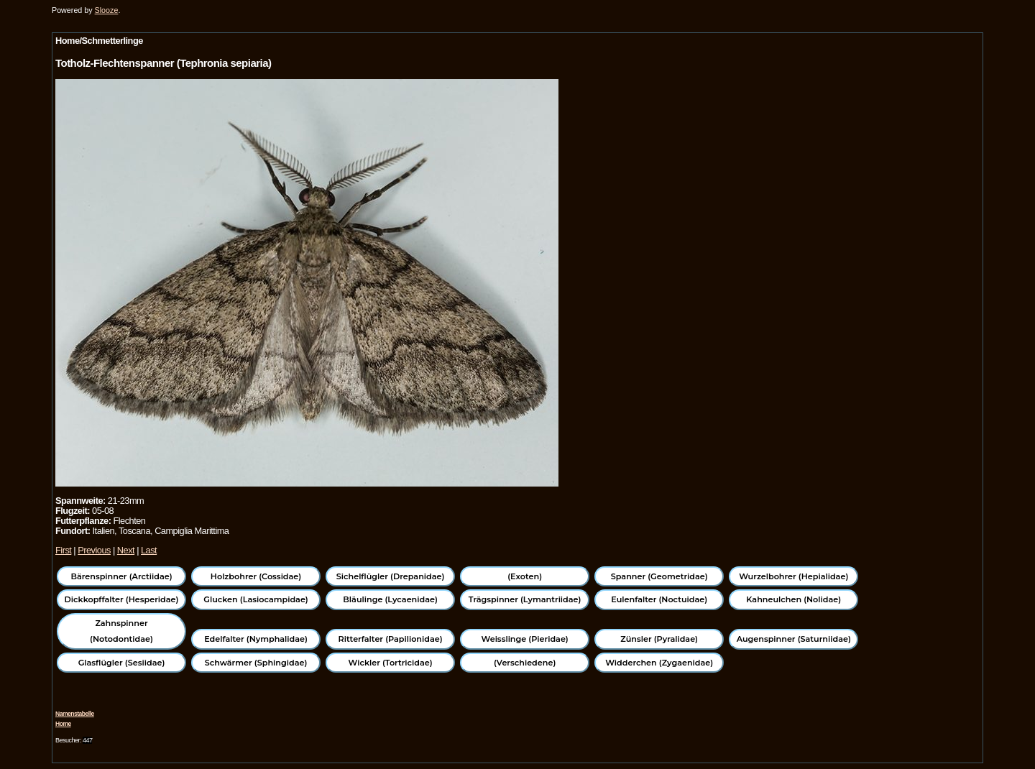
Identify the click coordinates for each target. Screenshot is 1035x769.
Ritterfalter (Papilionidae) (391, 639)
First (63, 550)
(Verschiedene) (525, 663)
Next (125, 550)
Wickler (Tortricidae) (391, 663)
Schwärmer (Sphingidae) (256, 663)
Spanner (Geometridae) (659, 576)
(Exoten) (524, 576)
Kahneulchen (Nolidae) (793, 599)
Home (63, 723)
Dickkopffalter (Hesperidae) (122, 599)
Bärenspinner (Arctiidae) (121, 576)
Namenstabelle (74, 713)
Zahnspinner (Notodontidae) (121, 631)
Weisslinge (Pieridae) (525, 639)
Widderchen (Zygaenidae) (659, 663)
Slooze (107, 10)
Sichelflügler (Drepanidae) (390, 576)
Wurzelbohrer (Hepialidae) (793, 576)
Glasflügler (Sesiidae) (121, 663)
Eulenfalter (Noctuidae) (659, 599)
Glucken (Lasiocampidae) (255, 599)
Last (149, 550)
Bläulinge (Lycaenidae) (390, 599)
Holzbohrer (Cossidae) (256, 576)
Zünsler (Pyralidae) (659, 639)
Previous (94, 550)
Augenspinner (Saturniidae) (794, 639)
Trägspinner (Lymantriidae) (525, 599)
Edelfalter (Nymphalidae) (256, 639)
